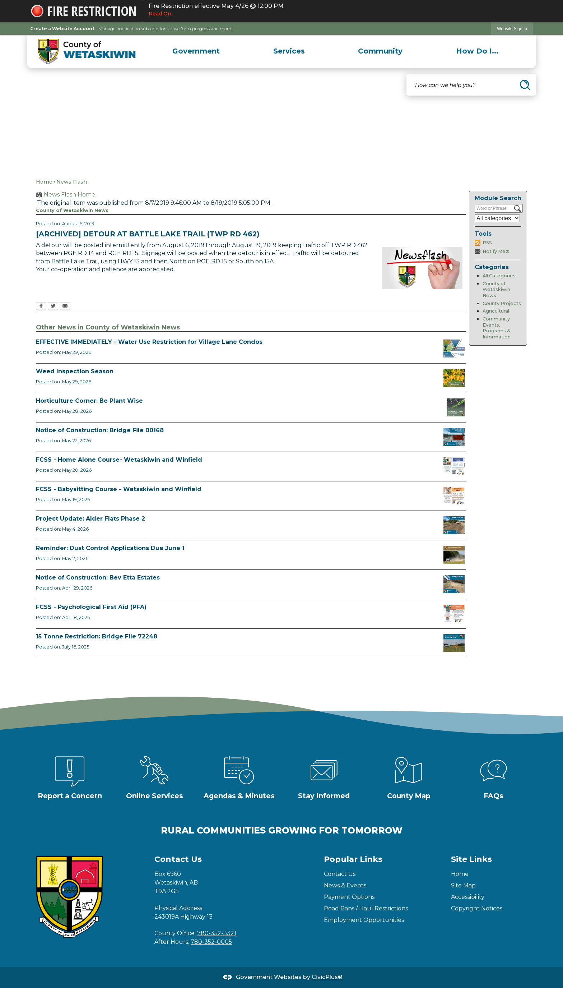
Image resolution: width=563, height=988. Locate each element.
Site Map (463, 885)
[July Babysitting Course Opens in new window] (454, 495)
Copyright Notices (476, 908)
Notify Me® (496, 251)
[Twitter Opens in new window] (53, 306)
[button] (525, 85)
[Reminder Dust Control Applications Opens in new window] (454, 554)
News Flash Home (69, 194)
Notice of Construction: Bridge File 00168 (100, 430)
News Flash (71, 182)
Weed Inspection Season (74, 371)
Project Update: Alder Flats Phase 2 (90, 518)
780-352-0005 (211, 941)
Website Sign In (512, 28)
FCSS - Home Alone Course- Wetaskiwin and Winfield (119, 459)
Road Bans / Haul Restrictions (366, 908)
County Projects (502, 303)
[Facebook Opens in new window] (41, 306)
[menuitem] (196, 51)
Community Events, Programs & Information (497, 328)
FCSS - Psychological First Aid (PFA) (91, 607)
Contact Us (339, 874)
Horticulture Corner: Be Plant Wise (89, 400)
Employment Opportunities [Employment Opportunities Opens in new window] (364, 920)
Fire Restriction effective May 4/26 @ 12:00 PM (338, 10)
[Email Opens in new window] (65, 306)
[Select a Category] (497, 218)
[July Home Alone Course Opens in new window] (454, 466)
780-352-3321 (216, 933)
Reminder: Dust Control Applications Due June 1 (110, 548)
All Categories (499, 275)
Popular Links (353, 859)
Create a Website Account (62, 28)
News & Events (345, 885)
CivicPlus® (327, 977)
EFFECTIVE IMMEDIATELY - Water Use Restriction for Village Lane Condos (149, 341)
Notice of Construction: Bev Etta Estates (98, 577)
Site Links (471, 859)
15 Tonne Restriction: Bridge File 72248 (96, 636)
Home (44, 182)
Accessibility (467, 897)
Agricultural (496, 311)
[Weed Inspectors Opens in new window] (454, 378)
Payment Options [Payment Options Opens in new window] (349, 897)
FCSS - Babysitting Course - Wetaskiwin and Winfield (118, 489)
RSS (487, 242)
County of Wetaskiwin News (496, 289)
